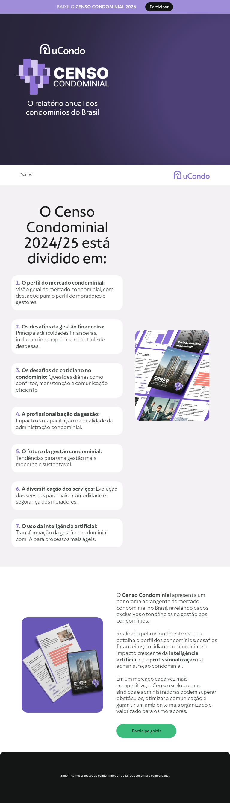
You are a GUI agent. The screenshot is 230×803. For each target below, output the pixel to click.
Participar (159, 7)
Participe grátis (146, 731)
